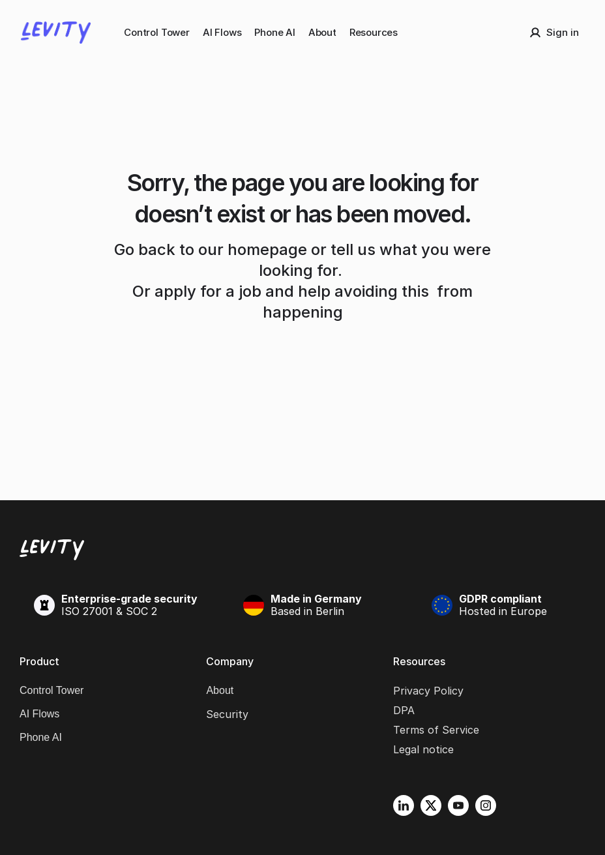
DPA (404, 710)
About (322, 32)
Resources (373, 32)
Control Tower (157, 32)
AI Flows (222, 32)
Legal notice (423, 749)
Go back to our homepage (210, 249)
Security (227, 714)
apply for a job (208, 291)
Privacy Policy (428, 690)
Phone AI (274, 32)
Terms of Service (436, 729)
